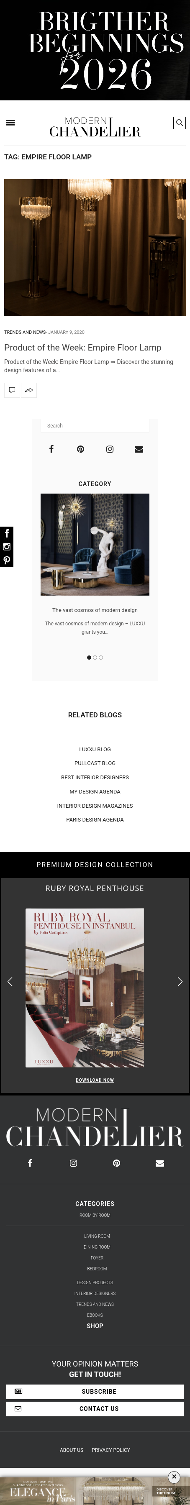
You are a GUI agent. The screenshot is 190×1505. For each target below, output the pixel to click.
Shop (95, 1326)
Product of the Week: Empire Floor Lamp (83, 348)
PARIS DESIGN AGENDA (95, 819)
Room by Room (95, 1215)
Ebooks (95, 1315)
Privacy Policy (111, 1450)
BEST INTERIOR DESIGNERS (95, 777)
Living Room (97, 1236)
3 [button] (101, 657)
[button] (180, 982)
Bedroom (97, 1269)
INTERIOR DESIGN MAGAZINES (95, 806)
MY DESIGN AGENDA (95, 791)
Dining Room (97, 1247)
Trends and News (25, 332)
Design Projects (95, 1282)
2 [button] (95, 657)
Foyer (97, 1258)
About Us (71, 1450)
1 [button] (89, 657)
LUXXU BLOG (95, 749)
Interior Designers (95, 1293)
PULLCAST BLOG (95, 763)
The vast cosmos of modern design (95, 610)
